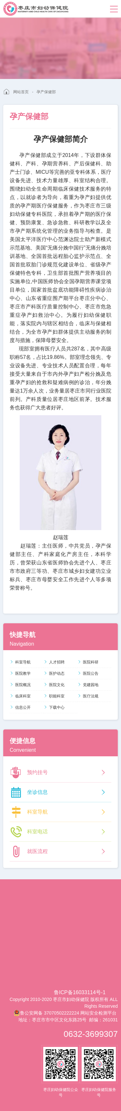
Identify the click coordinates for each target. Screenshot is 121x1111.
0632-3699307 (91, 1034)
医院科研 (87, 662)
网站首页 (21, 92)
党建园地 (87, 685)
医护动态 (54, 673)
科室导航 (20, 662)
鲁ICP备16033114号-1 (80, 992)
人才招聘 (54, 662)
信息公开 (20, 707)
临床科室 (20, 696)
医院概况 (20, 685)
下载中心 (54, 707)
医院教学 (20, 673)
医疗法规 (87, 696)
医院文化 (54, 685)
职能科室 (54, 696)
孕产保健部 (46, 92)
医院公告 (87, 673)
